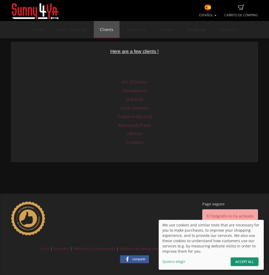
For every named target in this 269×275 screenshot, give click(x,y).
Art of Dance (134, 82)
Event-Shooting (71, 29)
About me (136, 29)
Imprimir (61, 248)
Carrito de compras (241, 10)
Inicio (44, 248)
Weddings (196, 29)
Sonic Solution (134, 108)
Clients (106, 29)
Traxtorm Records (135, 117)
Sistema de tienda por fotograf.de (149, 248)
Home (37, 29)
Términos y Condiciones (94, 248)
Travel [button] (166, 29)
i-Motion (134, 134)
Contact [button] (228, 29)
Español (207, 10)
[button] (134, 259)
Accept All (244, 262)
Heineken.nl (134, 91)
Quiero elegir (173, 261)
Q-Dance (134, 99)
